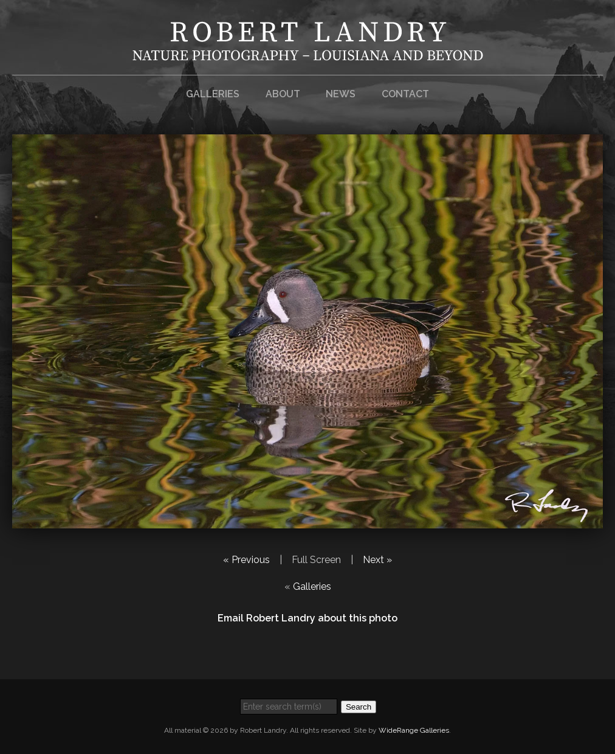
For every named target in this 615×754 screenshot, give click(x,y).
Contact (405, 94)
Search (358, 706)
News (341, 94)
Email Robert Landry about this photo (307, 618)
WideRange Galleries (414, 730)
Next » (377, 560)
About (283, 94)
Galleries (212, 94)
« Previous (246, 560)
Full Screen (316, 560)
